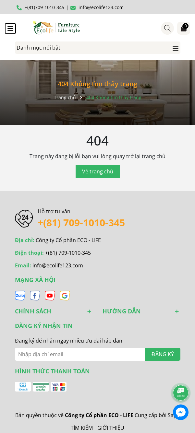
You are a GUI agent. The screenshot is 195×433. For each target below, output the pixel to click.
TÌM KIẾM (82, 427)
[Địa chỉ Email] (97, 354)
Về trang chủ (97, 171)
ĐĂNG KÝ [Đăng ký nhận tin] (163, 354)
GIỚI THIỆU (110, 427)
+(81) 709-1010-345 (81, 222)
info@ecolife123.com (57, 265)
